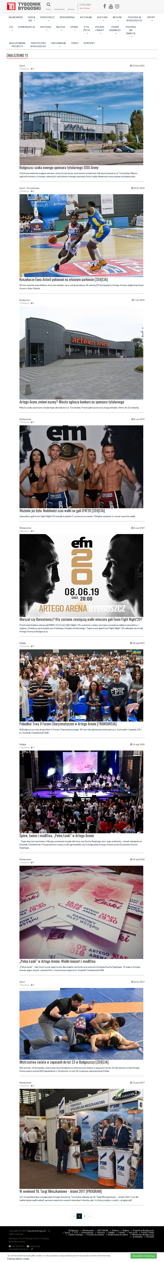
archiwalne (138, 1236)
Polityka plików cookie (18, 1258)
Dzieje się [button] (31, 19)
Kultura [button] (102, 19)
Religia (112, 1232)
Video (74, 43)
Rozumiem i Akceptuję (144, 1255)
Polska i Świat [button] (99, 30)
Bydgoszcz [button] (48, 19)
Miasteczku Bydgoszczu (38, 45)
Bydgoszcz (74, 1230)
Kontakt (89, 43)
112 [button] (11, 28)
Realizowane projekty (17, 45)
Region (126, 1230)
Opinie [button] (74, 28)
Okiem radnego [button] (115, 30)
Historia (101, 1232)
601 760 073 (16, 1246)
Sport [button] (151, 19)
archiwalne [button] (58, 44)
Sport (67, 1232)
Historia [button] (45, 28)
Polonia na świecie (95, 1234)
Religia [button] (60, 28)
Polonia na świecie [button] (131, 31)
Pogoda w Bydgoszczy (134, 19)
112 (76, 1232)
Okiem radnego (75, 1234)
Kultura (115, 1230)
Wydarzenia (67, 17)
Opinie (121, 1232)
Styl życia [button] (86, 30)
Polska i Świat (147, 1232)
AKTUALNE (86, 17)
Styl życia (133, 1232)
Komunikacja (26, 26)
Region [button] (117, 19)
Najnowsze (16, 17)
